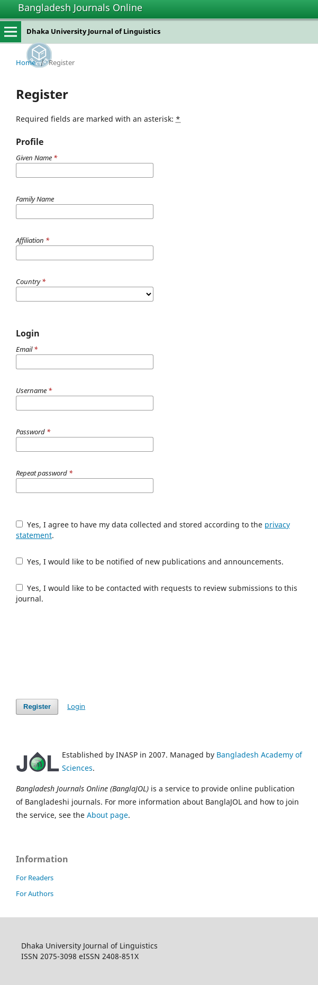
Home (25, 62)
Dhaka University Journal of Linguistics (93, 31)
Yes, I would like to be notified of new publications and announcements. (150, 562)
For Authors (34, 893)
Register (37, 706)
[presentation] (96, 651)
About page (107, 815)
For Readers (34, 877)
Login (76, 706)
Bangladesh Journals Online (80, 7)
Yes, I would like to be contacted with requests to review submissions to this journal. (156, 593)
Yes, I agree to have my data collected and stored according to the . (153, 529)
